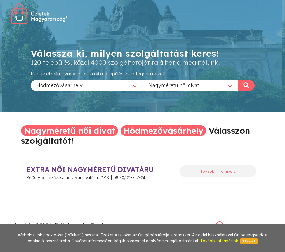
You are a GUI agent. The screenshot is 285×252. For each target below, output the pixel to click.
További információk (219, 240)
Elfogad (249, 241)
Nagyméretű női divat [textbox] (174, 85)
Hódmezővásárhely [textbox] (59, 85)
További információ (218, 171)
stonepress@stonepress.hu (36, 219)
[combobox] (87, 85)
